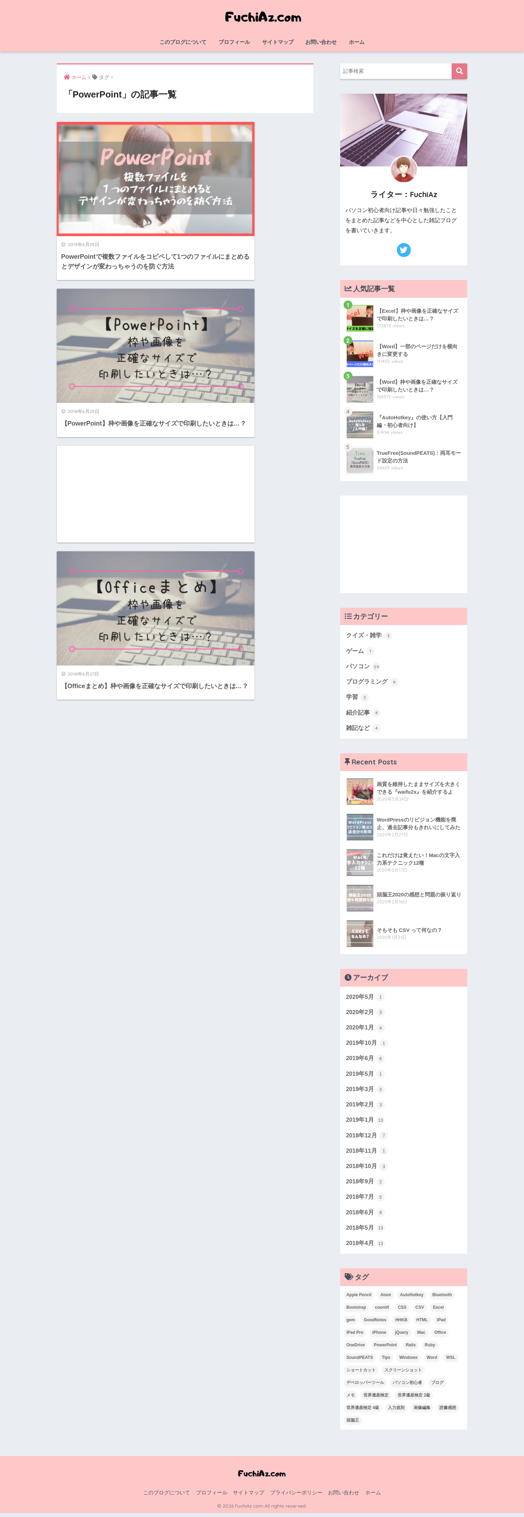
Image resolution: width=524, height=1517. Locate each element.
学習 (357, 698)
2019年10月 (367, 1045)
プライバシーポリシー (296, 1496)
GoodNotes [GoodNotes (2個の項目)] (375, 1324)
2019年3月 (365, 1092)
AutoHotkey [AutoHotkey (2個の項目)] (411, 1299)
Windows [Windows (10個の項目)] (408, 1361)
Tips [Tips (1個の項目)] (386, 1361)
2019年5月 (365, 1076)
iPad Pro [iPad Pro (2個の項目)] (354, 1336)
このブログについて (182, 42)
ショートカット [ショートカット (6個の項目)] (361, 1373)
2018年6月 (365, 1216)
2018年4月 (365, 1247)
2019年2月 (365, 1107)
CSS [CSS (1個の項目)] (402, 1311)
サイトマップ (278, 42)
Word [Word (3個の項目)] (432, 1361)
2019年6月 (365, 1060)
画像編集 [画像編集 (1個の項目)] (422, 1411)
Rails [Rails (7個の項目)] (411, 1348)
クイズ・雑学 (369, 636)
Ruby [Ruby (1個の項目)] (430, 1348)
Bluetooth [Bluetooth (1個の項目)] (442, 1299)
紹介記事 (363, 714)
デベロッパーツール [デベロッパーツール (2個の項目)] (365, 1386)
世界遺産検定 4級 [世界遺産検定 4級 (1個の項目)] (362, 1411)
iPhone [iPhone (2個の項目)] (379, 1336)
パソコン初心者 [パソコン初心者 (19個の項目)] (407, 1386)
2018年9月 (365, 1185)
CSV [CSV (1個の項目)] (419, 1311)
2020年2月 (365, 1014)
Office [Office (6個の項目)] (440, 1336)
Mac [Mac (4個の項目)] (421, 1336)
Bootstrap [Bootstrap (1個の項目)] (356, 1311)
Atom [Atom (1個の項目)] (385, 1299)
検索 (459, 71)
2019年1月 (365, 1123)
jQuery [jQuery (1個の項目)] (401, 1336)
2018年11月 (367, 1154)
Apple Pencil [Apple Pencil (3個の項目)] (359, 1299)
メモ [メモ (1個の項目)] (350, 1399)
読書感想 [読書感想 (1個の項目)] (447, 1411)
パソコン (363, 667)
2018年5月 (365, 1232)
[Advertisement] (118, 303)
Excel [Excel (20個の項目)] (438, 1311)
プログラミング (372, 682)
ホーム (357, 42)
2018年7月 (365, 1201)
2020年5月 (365, 998)
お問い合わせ (321, 42)
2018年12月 (367, 1138)
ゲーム (360, 651)
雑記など (363, 729)
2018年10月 (367, 1169)
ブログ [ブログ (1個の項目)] (437, 1386)
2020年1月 (365, 1029)
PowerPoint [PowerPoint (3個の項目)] (385, 1348)
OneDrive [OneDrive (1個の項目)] (355, 1348)
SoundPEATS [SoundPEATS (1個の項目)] (359, 1361)
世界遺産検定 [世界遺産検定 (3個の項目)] (376, 1399)
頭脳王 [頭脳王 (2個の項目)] (352, 1424)
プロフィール (234, 42)
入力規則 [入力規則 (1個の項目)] (396, 1411)
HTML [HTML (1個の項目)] (422, 1324)
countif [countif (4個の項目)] (382, 1311)
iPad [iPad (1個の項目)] (441, 1324)
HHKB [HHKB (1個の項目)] (401, 1324)
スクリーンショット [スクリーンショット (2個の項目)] (403, 1373)
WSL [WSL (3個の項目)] (450, 1361)
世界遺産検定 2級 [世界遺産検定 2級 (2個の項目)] (414, 1399)
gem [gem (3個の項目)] (350, 1324)
